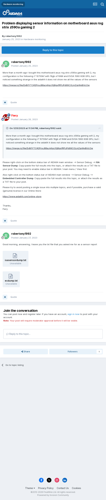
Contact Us (63, 488)
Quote (13, 102)
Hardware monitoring (35, 39)
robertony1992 (13, 36)
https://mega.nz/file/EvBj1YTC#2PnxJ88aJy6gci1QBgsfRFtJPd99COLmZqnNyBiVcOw (46, 85)
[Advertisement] (53, 394)
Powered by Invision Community (53, 495)
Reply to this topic (53, 50)
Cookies (76, 488)
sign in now (74, 314)
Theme (30, 488)
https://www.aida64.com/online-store (22, 196)
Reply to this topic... (18, 333)
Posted (24, 65)
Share (25, 351)
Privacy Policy (46, 488)
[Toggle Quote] (7, 128)
